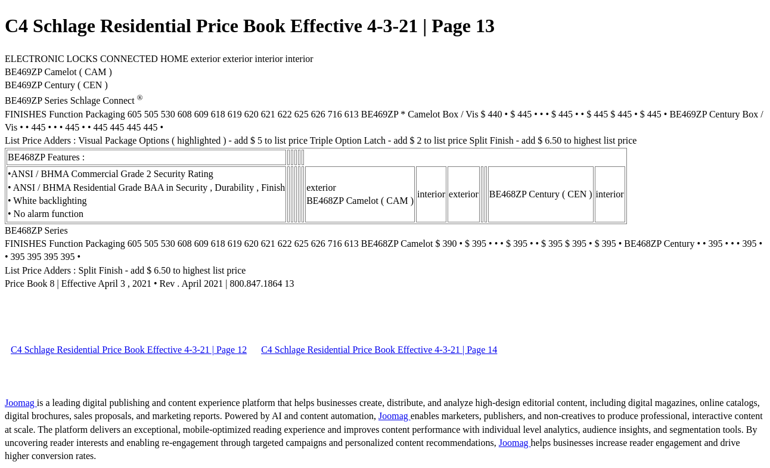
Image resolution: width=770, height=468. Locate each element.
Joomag (21, 403)
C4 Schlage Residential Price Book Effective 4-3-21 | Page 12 (129, 350)
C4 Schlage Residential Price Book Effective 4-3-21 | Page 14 (379, 350)
